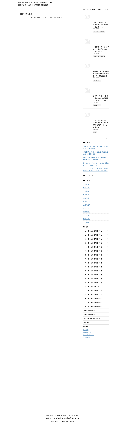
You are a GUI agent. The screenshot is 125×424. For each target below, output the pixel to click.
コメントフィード (88, 407)
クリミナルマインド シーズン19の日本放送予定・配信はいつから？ (95, 236)
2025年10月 (86, 281)
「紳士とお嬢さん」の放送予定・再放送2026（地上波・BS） (95, 220)
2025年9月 (86, 284)
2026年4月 (86, 260)
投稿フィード (86, 404)
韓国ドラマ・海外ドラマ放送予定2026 (33, 5)
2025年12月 (86, 274)
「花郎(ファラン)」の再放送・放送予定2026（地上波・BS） (95, 225)
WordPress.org (87, 409)
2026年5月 (86, 256)
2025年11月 (86, 277)
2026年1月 (86, 270)
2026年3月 (86, 263)
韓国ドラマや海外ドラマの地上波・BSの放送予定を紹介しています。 (62, 415)
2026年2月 (86, 267)
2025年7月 (86, 287)
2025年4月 (86, 294)
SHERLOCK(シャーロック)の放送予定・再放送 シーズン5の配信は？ (96, 231)
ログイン (85, 402)
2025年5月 (86, 291)
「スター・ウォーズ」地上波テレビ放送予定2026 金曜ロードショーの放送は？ (95, 198)
